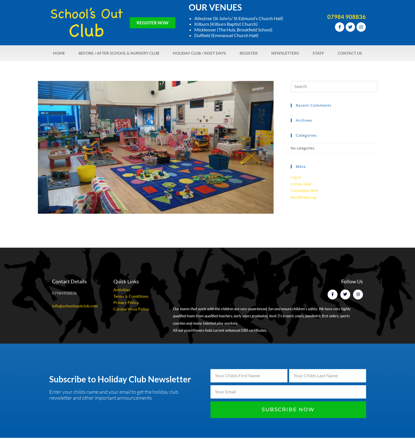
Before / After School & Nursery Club (119, 53)
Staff (318, 53)
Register (249, 53)
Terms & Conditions (130, 296)
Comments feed (304, 190)
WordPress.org (303, 197)
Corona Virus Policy (131, 309)
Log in (296, 177)
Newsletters (285, 53)
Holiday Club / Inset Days (199, 53)
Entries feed (301, 184)
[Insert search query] (334, 86)
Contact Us (350, 53)
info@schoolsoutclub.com (75, 305)
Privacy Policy (126, 302)
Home (59, 53)
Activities (121, 289)
